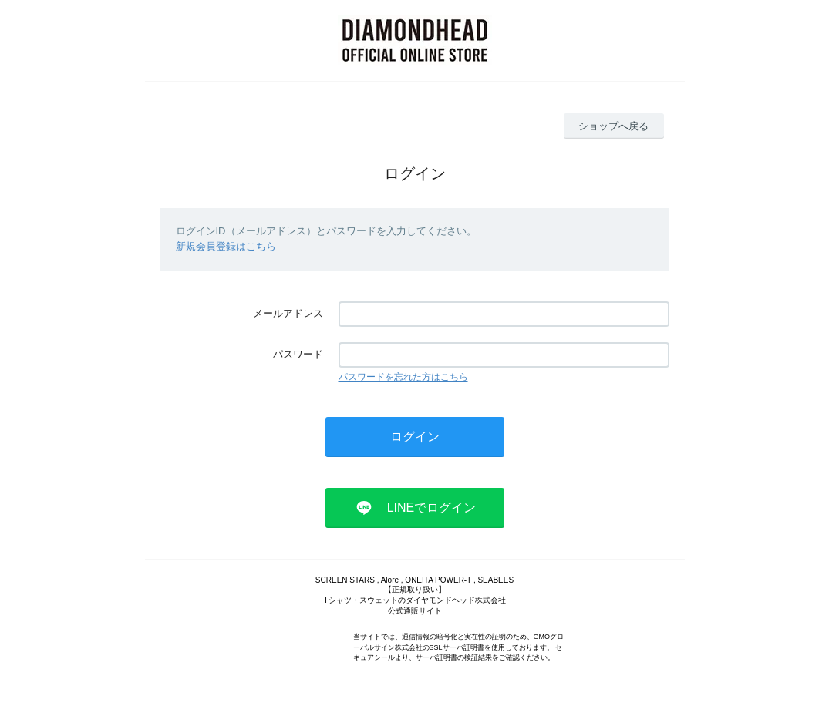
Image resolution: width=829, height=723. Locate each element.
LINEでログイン (432, 507)
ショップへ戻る (613, 126)
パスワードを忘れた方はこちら (403, 377)
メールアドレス (288, 313)
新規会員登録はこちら (226, 246)
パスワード (298, 354)
